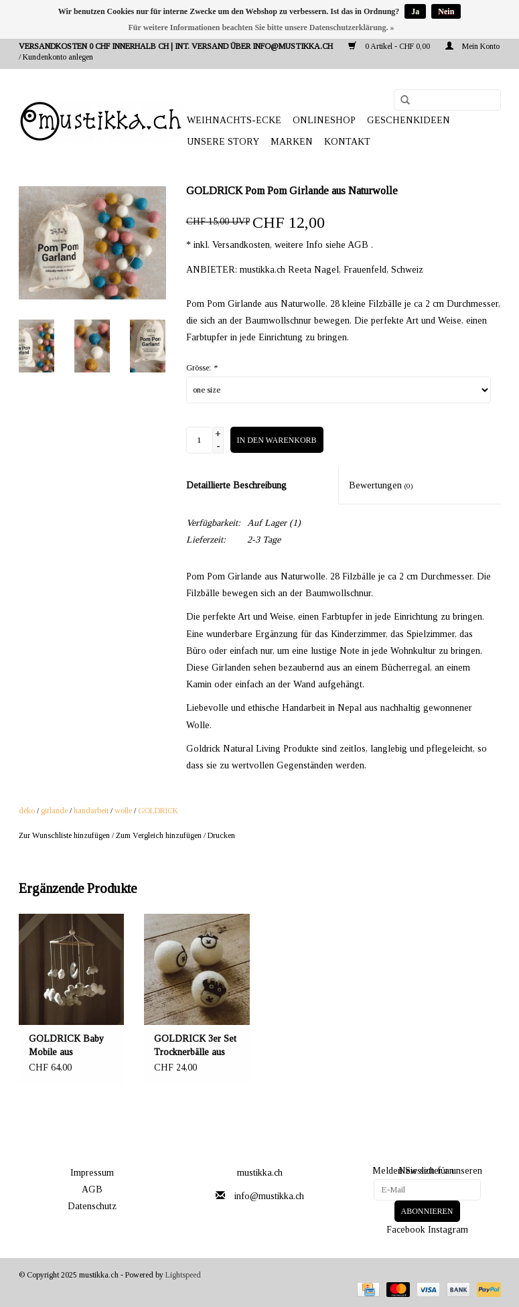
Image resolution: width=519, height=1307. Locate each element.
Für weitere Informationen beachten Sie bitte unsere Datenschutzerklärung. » (261, 27)
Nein (446, 11)
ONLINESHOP (324, 120)
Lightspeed (183, 1275)
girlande (54, 810)
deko (27, 810)
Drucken (221, 835)
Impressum (92, 1173)
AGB (92, 1189)
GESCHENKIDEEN (408, 120)
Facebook (405, 1230)
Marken (292, 142)
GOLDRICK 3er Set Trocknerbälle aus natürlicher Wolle (195, 1046)
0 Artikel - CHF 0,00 (390, 46)
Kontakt (347, 142)
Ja (415, 11)
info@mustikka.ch (269, 1196)
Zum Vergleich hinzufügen (160, 835)
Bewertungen (381, 485)
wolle (123, 810)
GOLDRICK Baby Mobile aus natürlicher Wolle (66, 1046)
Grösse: (201, 367)
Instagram (448, 1230)
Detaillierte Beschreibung (236, 485)
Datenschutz (92, 1206)
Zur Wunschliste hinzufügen (64, 835)
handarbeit (91, 810)
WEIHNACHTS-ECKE (234, 120)
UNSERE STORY (223, 142)
